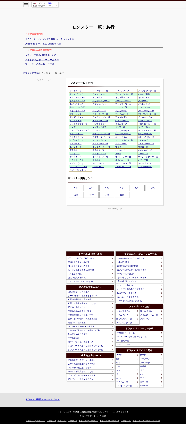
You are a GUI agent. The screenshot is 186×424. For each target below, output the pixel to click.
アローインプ (75, 114)
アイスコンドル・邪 (124, 94)
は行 (152, 188)
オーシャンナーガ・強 (148, 157)
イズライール (75, 120)
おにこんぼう (98, 163)
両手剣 (143, 355)
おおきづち (75, 153)
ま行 (76, 194)
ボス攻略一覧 (123, 341)
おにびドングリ (145, 163)
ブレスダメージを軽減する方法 (81, 375)
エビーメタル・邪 (146, 137)
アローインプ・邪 (100, 114)
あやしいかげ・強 (77, 107)
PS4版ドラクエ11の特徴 (78, 266)
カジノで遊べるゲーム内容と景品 (132, 270)
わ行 (122, 194)
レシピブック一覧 (124, 386)
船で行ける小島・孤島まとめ (80, 342)
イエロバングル (145, 117)
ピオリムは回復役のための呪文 (81, 364)
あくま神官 (97, 97)
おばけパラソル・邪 (78, 170)
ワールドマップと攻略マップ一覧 (132, 337)
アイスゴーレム (76, 94)
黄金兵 (118, 147)
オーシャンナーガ (123, 157)
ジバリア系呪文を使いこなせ (80, 371)
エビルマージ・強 (146, 143)
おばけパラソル (145, 166)
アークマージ (75, 91)
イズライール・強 (100, 120)
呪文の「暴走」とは (77, 307)
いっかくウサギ (145, 120)
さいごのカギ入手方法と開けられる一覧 (85, 350)
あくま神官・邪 (122, 97)
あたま (143, 374)
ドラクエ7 (93, 420)
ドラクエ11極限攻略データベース (43, 399)
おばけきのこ (98, 166)
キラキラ (144, 386)
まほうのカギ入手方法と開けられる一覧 (85, 346)
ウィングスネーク (146, 127)
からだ (119, 378)
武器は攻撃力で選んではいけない (82, 303)
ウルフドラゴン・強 (101, 137)
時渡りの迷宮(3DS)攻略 (127, 266)
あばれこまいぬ (76, 104)
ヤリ (118, 362)
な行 (137, 188)
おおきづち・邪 (99, 153)
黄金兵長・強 (98, 150)
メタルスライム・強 (149, 315)
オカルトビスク (76, 160)
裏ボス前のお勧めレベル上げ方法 (82, 319)
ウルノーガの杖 (145, 134)
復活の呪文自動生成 (77, 277)
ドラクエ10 (126, 420)
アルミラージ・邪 (146, 111)
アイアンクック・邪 (147, 91)
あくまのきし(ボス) (100, 101)
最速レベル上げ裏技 (77, 322)
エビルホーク (75, 143)
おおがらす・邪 (145, 150)
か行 (91, 188)
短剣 (118, 359)
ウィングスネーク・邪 (79, 130)
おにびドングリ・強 (78, 166)
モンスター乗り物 (125, 285)
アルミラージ (121, 111)
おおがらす (120, 150)
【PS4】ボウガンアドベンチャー (131, 277)
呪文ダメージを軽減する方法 (80, 379)
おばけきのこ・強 (123, 166)
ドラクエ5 (72, 420)
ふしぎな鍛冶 (123, 262)
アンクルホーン (122, 114)
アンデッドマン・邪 (101, 117)
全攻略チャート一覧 (126, 333)
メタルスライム (123, 311)
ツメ (118, 370)
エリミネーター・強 (101, 147)
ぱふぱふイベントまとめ (128, 297)
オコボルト (97, 160)
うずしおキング (76, 134)
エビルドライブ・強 (124, 140)
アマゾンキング (99, 104)
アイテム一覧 (122, 382)
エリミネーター (76, 147)
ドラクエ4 (61, 420)
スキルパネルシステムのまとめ (131, 258)
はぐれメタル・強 (124, 319)
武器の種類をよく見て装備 (79, 299)
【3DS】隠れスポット (127, 281)
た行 (122, 188)
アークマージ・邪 (100, 91)
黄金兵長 (74, 150)
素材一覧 (144, 382)
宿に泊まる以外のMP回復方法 (81, 326)
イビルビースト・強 (147, 124)
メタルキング (122, 315)
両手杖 (143, 366)
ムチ (118, 366)
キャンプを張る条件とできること (132, 289)
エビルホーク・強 (100, 143)
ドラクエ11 (138, 420)
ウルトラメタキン (123, 134)
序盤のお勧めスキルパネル (79, 311)
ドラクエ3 (51, 420)
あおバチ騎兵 (144, 94)
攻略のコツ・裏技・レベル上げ (81, 360)
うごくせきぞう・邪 (147, 130)
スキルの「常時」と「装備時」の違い (84, 330)
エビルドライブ (99, 140)
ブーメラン (145, 359)
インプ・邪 (120, 127)
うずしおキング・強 (101, 134)
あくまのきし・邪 (77, 101)
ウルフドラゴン (76, 137)
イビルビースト (122, 124)
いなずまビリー (99, 124)
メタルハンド (146, 319)
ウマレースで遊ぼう (126, 274)
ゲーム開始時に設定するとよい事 (82, 295)
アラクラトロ (144, 107)
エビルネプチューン (147, 140)
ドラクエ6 (83, 420)
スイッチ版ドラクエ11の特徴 (81, 270)
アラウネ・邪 (121, 107)
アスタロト (143, 101)
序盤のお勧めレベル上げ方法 (80, 315)
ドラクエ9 (114, 420)
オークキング (75, 157)
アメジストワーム (123, 104)
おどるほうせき (76, 163)
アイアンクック (122, 91)
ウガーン (96, 130)
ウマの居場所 (74, 338)
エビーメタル (121, 137)
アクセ (143, 378)
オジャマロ (143, 160)
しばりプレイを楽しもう (128, 293)
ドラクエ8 (104, 420)
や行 (91, 194)
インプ (73, 127)
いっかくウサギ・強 (78, 124)
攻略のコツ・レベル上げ (78, 292)
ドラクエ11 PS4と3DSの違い (81, 258)
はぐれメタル (146, 311)
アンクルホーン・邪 (147, 114)
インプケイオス (99, 127)
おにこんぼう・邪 (123, 163)
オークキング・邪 (100, 157)
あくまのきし (144, 97)
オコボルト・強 (122, 160)
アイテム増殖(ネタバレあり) (80, 281)
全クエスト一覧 (124, 344)
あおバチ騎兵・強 (77, 97)
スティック (145, 362)
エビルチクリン (76, 140)
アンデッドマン (76, 117)
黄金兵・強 (143, 147)
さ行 (107, 188)
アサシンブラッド (123, 101)
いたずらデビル (122, 120)
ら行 (107, 194)
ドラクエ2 (40, 420)
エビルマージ (121, 143)
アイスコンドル (99, 94)
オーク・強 (143, 153)
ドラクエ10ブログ (152, 420)
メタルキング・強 (124, 322)
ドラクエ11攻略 (31, 73)
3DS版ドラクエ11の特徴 (79, 262)
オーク (118, 153)
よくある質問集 (75, 274)
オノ (142, 370)
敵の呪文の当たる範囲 (78, 334)
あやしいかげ (144, 104)
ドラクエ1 (30, 420)
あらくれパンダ (99, 111)
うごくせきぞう (122, 130)
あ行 (76, 188)
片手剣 (119, 355)
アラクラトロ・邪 (77, 111)
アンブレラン (121, 117)
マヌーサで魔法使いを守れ (79, 368)
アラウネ (96, 107)
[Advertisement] (93, 14)
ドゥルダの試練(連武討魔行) (129, 301)
